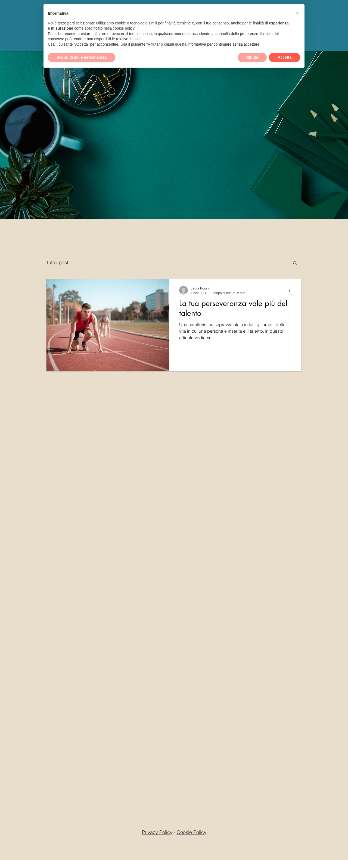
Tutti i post (57, 262)
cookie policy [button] (123, 28)
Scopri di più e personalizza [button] (82, 57)
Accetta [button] (284, 57)
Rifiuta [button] (252, 57)
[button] (294, 263)
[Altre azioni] (291, 290)
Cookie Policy (191, 832)
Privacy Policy (157, 832)
